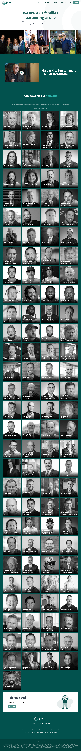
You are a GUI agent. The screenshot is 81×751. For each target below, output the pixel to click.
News (70, 2)
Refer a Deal (63, 2)
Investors (29, 729)
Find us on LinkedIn (52, 732)
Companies (55, 2)
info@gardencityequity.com (39, 732)
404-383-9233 (27, 732)
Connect (57, 729)
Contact (76, 2)
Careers (47, 729)
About (23, 729)
